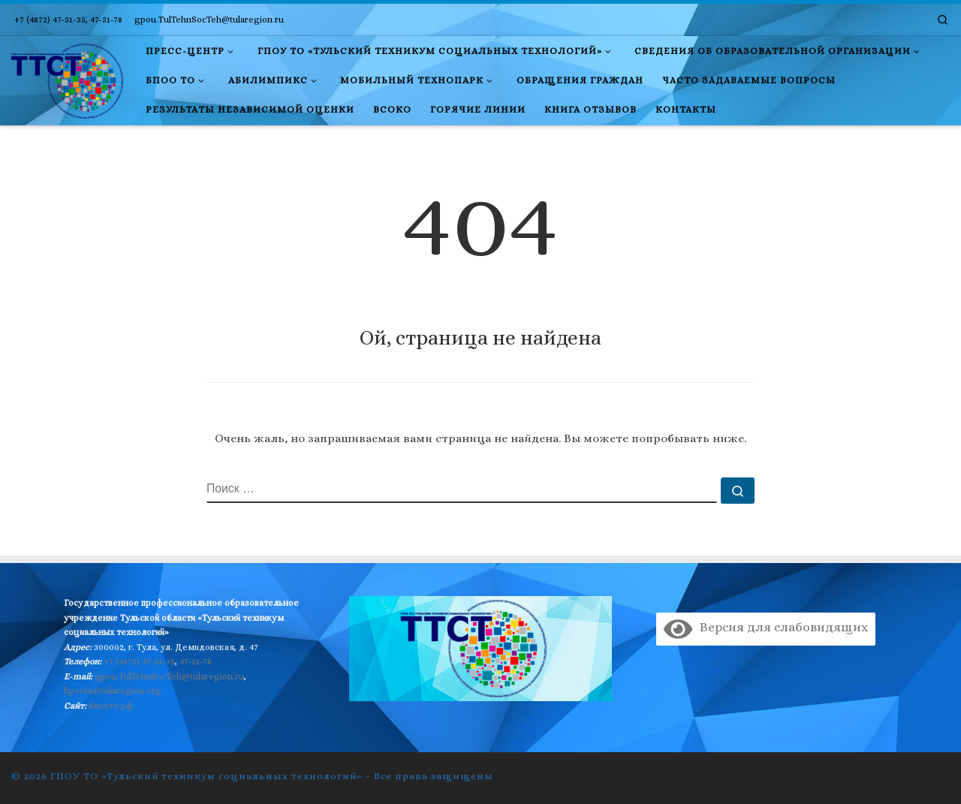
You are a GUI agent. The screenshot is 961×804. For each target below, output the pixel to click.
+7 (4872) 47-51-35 (139, 661)
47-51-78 (195, 661)
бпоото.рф (111, 705)
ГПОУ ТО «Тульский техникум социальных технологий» (206, 775)
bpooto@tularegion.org (112, 690)
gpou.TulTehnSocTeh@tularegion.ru (169, 676)
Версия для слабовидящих (765, 627)
